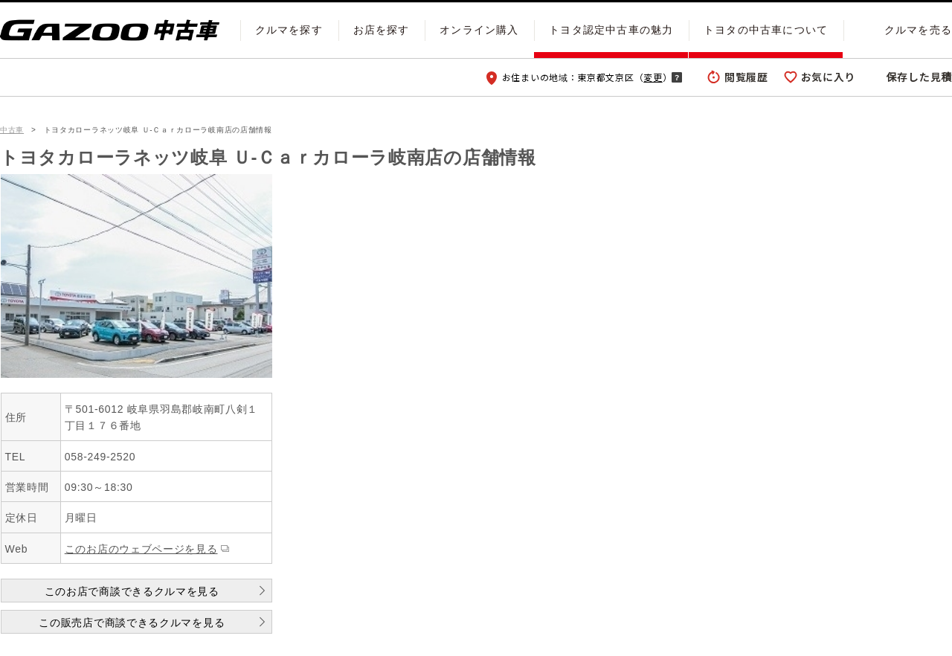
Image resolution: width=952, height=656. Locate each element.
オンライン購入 (479, 30)
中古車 (12, 130)
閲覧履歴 (746, 76)
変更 (652, 77)
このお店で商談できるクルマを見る (132, 591)
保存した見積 (919, 76)
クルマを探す (289, 30)
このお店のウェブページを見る (141, 549)
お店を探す (381, 30)
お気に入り (828, 76)
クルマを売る (918, 30)
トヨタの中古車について (766, 30)
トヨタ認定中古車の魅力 (611, 30)
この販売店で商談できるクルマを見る (132, 622)
